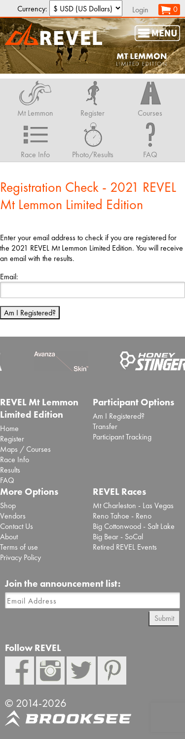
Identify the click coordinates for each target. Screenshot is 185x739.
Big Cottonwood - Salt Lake (134, 526)
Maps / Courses (25, 449)
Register (12, 439)
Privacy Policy (20, 557)
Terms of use (19, 547)
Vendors (13, 516)
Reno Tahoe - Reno (122, 516)
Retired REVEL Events (125, 547)
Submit (164, 618)
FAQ (7, 480)
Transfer (105, 426)
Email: (9, 276)
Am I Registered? (30, 312)
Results (10, 470)
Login (140, 9)
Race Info (14, 459)
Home (9, 428)
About (9, 536)
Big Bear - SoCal (118, 536)
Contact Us (16, 526)
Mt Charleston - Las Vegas (133, 505)
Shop (8, 505)
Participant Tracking (122, 437)
